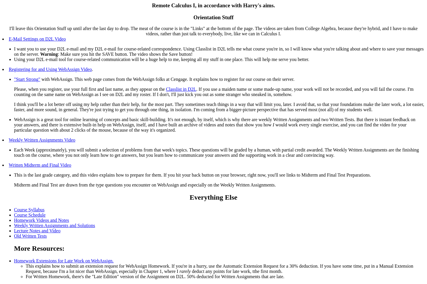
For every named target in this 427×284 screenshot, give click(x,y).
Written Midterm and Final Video (40, 165)
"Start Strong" (27, 79)
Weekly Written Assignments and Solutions (54, 225)
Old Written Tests (30, 236)
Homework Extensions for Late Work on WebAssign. (64, 260)
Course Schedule (30, 214)
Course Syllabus (29, 209)
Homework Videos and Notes (41, 220)
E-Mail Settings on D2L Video (37, 38)
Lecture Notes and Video (37, 230)
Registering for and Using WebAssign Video (50, 69)
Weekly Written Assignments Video (42, 139)
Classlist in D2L (181, 89)
